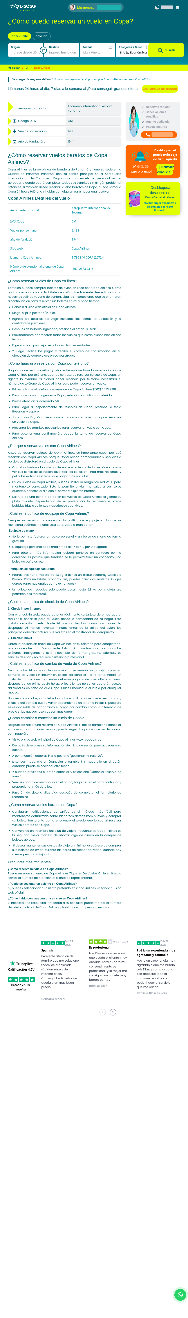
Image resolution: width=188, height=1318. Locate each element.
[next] (113, 1012)
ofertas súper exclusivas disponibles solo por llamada (160, 206)
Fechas (87, 47)
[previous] (102, 1012)
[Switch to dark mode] (157, 7)
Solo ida (42, 36)
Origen (15, 47)
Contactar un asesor (160, 88)
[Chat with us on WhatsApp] (180, 1294)
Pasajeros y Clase (130, 47)
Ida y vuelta (19, 36)
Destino (54, 47)
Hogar (14, 68)
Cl (27, 67)
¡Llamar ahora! (165, 169)
